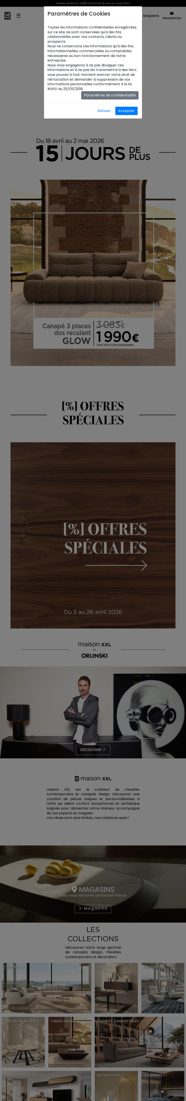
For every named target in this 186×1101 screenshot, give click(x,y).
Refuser (104, 110)
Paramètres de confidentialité (110, 95)
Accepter (126, 110)
